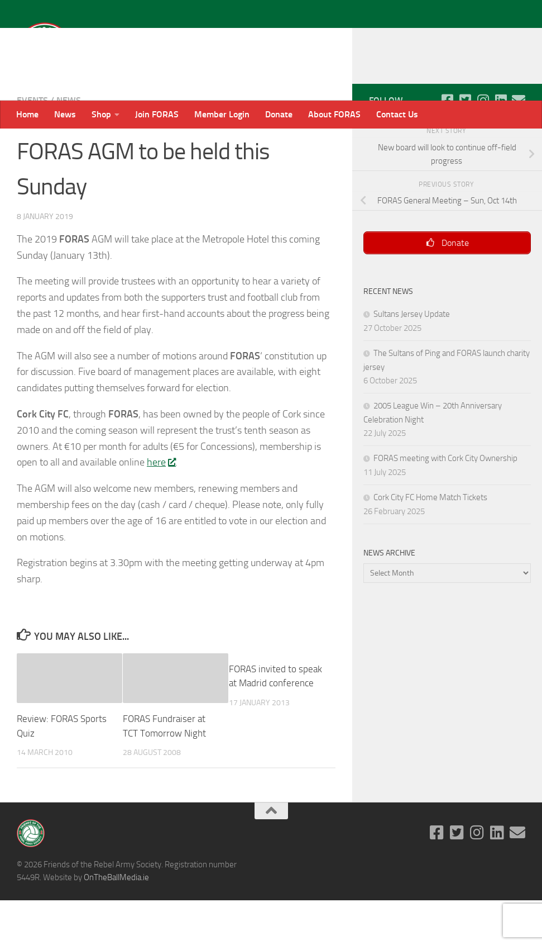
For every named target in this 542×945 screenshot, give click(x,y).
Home (27, 114)
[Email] (518, 144)
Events (32, 145)
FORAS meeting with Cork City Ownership (445, 503)
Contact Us (397, 114)
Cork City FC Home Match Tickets (430, 543)
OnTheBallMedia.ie (116, 922)
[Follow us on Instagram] (483, 144)
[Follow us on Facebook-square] (447, 144)
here (161, 507)
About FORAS (334, 114)
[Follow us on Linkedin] (500, 144)
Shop (101, 114)
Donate (278, 114)
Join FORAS (157, 114)
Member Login (222, 114)
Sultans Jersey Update (411, 359)
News (65, 114)
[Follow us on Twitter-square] (465, 144)
